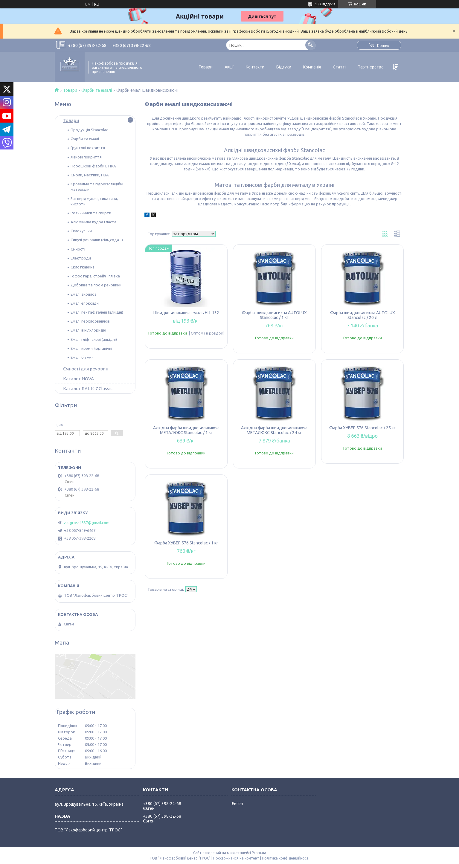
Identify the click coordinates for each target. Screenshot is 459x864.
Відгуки (283, 67)
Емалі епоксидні (85, 303)
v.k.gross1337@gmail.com (86, 522)
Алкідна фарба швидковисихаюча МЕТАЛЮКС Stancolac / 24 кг (274, 430)
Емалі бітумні (82, 357)
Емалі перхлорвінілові (90, 321)
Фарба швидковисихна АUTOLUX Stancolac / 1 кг (274, 315)
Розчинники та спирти (91, 213)
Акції (229, 67)
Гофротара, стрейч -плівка (95, 276)
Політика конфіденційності (285, 858)
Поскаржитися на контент (236, 858)
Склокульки (81, 231)
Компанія (312, 67)
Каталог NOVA (78, 378)
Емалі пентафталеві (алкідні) (97, 312)
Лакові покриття (86, 157)
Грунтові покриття (88, 148)
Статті (339, 67)
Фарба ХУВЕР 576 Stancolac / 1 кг (186, 543)
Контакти (255, 67)
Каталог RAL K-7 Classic (87, 388)
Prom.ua (259, 853)
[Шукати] (310, 45)
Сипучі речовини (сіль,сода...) (97, 240)
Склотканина (82, 267)
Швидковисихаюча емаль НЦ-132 (186, 312)
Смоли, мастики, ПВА (90, 175)
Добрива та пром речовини (96, 285)
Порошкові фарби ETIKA (93, 166)
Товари (206, 67)
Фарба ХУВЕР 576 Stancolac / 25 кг (362, 427)
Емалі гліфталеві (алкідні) (94, 339)
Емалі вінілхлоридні (88, 330)
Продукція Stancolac (89, 130)
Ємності (78, 249)
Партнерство (371, 67)
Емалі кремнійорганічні (91, 348)
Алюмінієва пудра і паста (93, 222)
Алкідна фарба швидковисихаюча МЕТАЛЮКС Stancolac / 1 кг (186, 430)
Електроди (81, 258)
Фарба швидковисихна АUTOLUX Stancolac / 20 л (362, 315)
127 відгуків (325, 4)
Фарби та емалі (96, 90)
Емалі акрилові (84, 294)
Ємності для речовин (85, 368)
